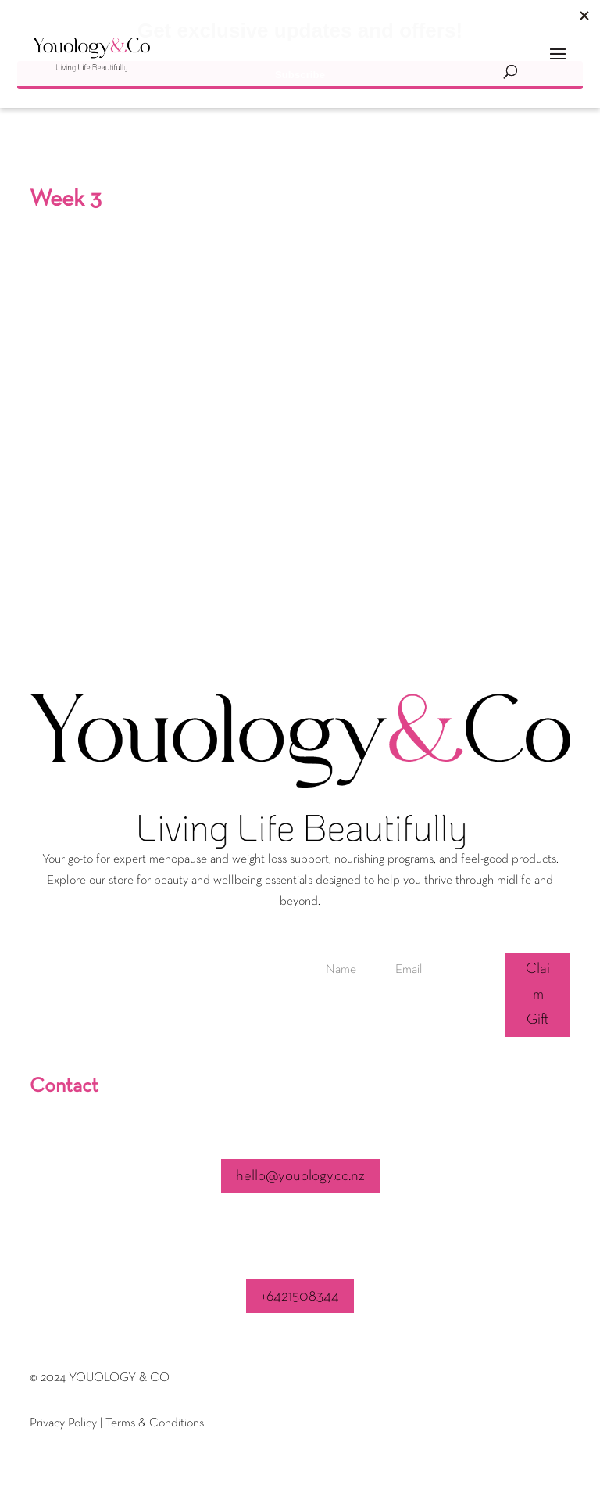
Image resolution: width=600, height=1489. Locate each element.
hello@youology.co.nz (300, 1175)
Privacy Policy (63, 1423)
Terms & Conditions (154, 1423)
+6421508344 (300, 1296)
